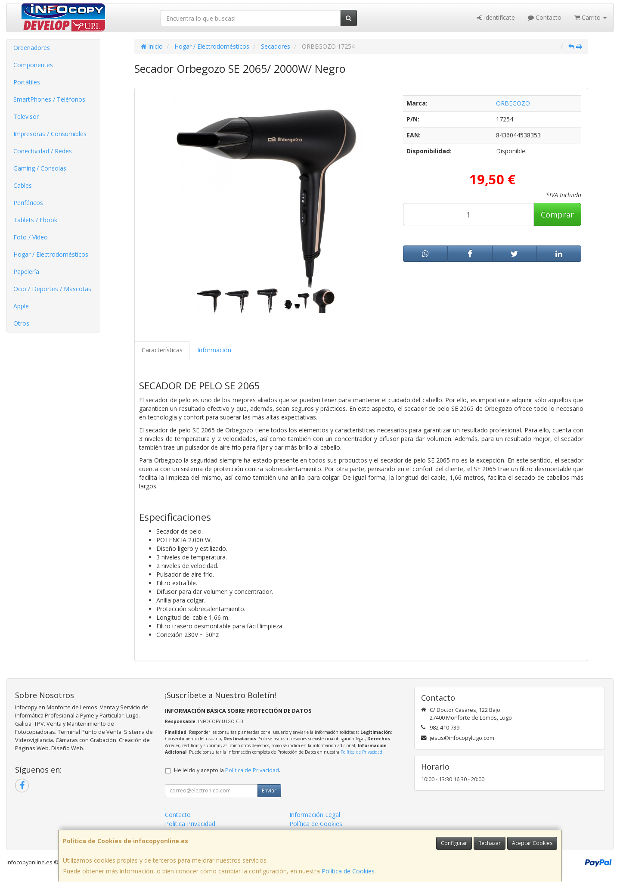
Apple (21, 306)
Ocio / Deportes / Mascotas (52, 289)
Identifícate (496, 17)
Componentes (33, 65)
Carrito (590, 17)
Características (162, 350)
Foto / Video (30, 237)
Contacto (544, 17)
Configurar (454, 843)
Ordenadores (31, 47)
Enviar (269, 790)
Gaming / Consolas (39, 168)
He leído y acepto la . (227, 770)
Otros (21, 323)
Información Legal (314, 815)
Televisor (26, 116)
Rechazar (489, 843)
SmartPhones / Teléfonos (49, 99)
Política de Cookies (348, 871)
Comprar (557, 214)
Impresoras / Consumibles (50, 134)
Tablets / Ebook (35, 220)
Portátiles (26, 82)
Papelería (26, 271)
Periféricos (28, 203)
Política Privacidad (190, 824)
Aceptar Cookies (532, 843)
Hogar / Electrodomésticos (50, 254)
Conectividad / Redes (42, 151)
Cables (22, 185)
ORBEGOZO (513, 103)
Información (214, 350)
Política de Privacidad (361, 752)
